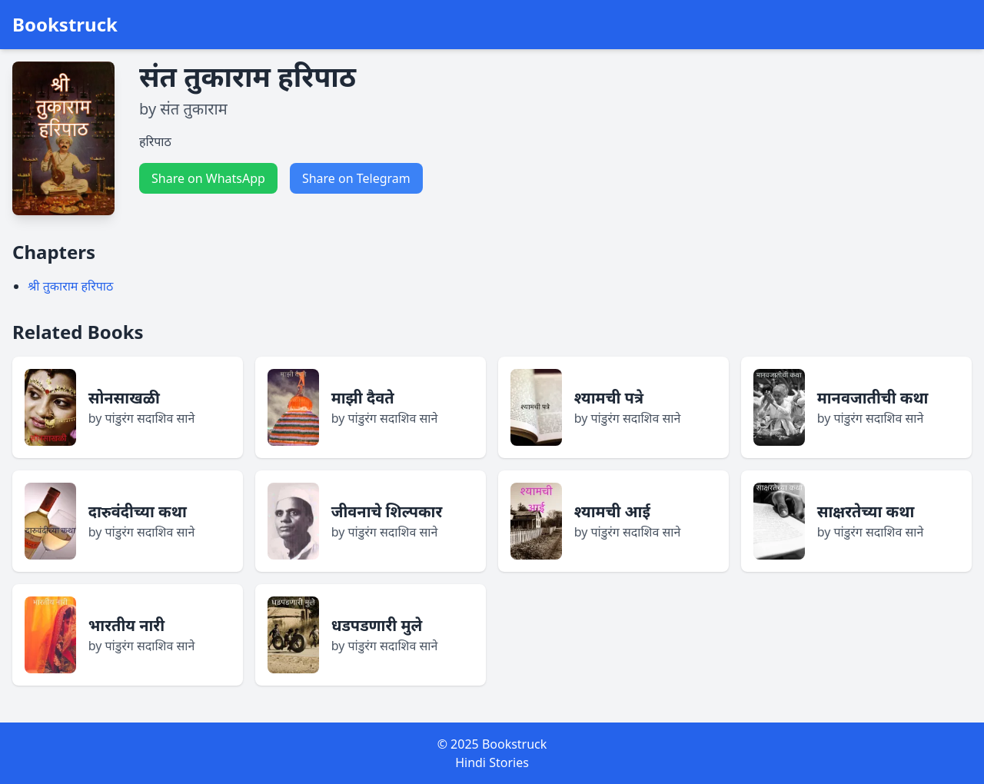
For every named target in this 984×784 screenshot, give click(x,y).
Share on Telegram (356, 178)
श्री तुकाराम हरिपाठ (70, 285)
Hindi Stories (492, 762)
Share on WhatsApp (208, 178)
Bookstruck (65, 24)
